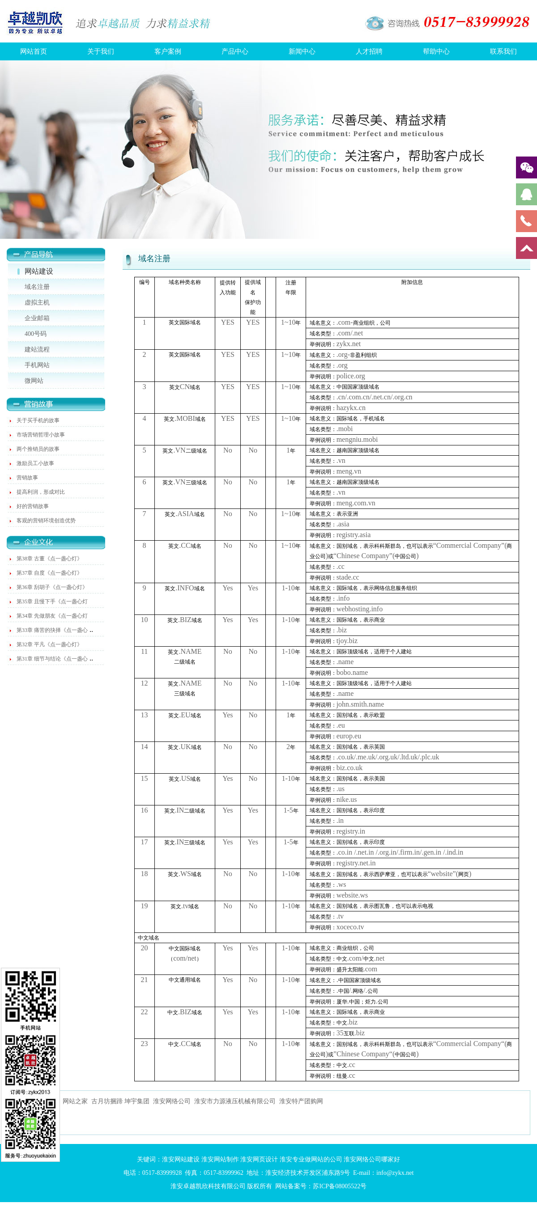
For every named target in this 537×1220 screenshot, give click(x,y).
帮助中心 (436, 51)
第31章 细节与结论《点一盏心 (52, 659)
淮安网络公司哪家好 (372, 1159)
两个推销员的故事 (38, 449)
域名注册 (37, 287)
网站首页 (33, 51)
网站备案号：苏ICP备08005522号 (321, 1186)
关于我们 (100, 51)
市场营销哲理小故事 (41, 435)
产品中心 (235, 51)
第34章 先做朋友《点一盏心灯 (52, 616)
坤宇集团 (136, 1101)
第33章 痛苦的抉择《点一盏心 (52, 630)
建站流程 (37, 349)
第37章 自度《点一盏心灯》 (49, 573)
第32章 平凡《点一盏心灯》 (49, 644)
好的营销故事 (33, 506)
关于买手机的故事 (38, 420)
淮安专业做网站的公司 (311, 1159)
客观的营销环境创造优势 (46, 520)
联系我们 (503, 51)
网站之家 (75, 1101)
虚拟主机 (37, 302)
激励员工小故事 (35, 463)
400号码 (36, 333)
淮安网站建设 (181, 1159)
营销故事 (27, 477)
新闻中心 (302, 51)
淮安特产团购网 (301, 1101)
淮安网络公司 (172, 1101)
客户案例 (167, 51)
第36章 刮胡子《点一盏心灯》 (52, 587)
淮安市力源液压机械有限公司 (235, 1101)
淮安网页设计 (259, 1159)
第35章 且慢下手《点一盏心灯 (52, 601)
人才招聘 (369, 51)
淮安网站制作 (220, 1159)
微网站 (34, 380)
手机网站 (37, 365)
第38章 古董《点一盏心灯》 (49, 558)
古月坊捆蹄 (107, 1101)
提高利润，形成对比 (41, 492)
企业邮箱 (37, 318)
